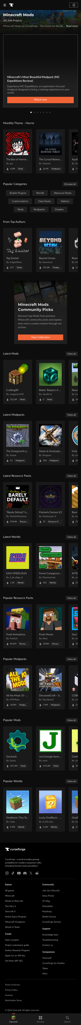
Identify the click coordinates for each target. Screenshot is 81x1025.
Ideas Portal (48, 896)
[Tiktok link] (13, 873)
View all (71, 353)
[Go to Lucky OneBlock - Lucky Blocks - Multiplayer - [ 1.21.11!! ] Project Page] (50, 809)
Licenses (9, 995)
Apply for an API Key (15, 956)
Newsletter (47, 906)
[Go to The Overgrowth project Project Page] (17, 443)
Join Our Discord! (51, 891)
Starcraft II (10, 911)
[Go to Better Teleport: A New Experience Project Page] (50, 382)
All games (9, 891)
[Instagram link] (7, 873)
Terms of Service (12, 985)
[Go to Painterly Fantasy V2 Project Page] (50, 504)
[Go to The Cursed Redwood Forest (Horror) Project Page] (50, 151)
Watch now (40, 99)
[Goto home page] (11, 5)
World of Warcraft (14, 901)
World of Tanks (12, 927)
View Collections (40, 337)
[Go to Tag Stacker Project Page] (17, 250)
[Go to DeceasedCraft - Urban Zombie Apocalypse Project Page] (50, 687)
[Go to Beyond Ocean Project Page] (50, 250)
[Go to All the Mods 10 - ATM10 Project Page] (17, 687)
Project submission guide (17, 945)
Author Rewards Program (17, 950)
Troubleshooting (50, 940)
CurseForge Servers (51, 922)
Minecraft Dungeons (15, 922)
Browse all (70, 184)
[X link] (31, 873)
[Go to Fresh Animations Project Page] (17, 626)
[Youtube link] (19, 873)
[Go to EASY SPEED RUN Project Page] (17, 565)
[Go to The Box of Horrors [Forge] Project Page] (17, 151)
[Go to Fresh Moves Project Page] (50, 626)
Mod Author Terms (13, 1001)
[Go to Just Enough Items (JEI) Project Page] (50, 748)
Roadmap (47, 911)
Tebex (45, 968)
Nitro (44, 974)
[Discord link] (25, 873)
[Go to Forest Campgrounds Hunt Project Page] (50, 565)
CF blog (46, 901)
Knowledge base (50, 935)
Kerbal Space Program (15, 917)
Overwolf (46, 958)
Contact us (47, 945)
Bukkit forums (49, 917)
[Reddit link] (37, 873)
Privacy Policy (11, 990)
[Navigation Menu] (4, 5)
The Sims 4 (10, 906)
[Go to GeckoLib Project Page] (17, 748)
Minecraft (9, 896)
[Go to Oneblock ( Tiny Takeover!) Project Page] (17, 809)
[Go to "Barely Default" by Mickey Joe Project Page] (17, 504)
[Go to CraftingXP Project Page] (17, 382)
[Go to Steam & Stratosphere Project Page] (50, 443)
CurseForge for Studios (53, 963)
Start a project (12, 940)
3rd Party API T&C (14, 961)
